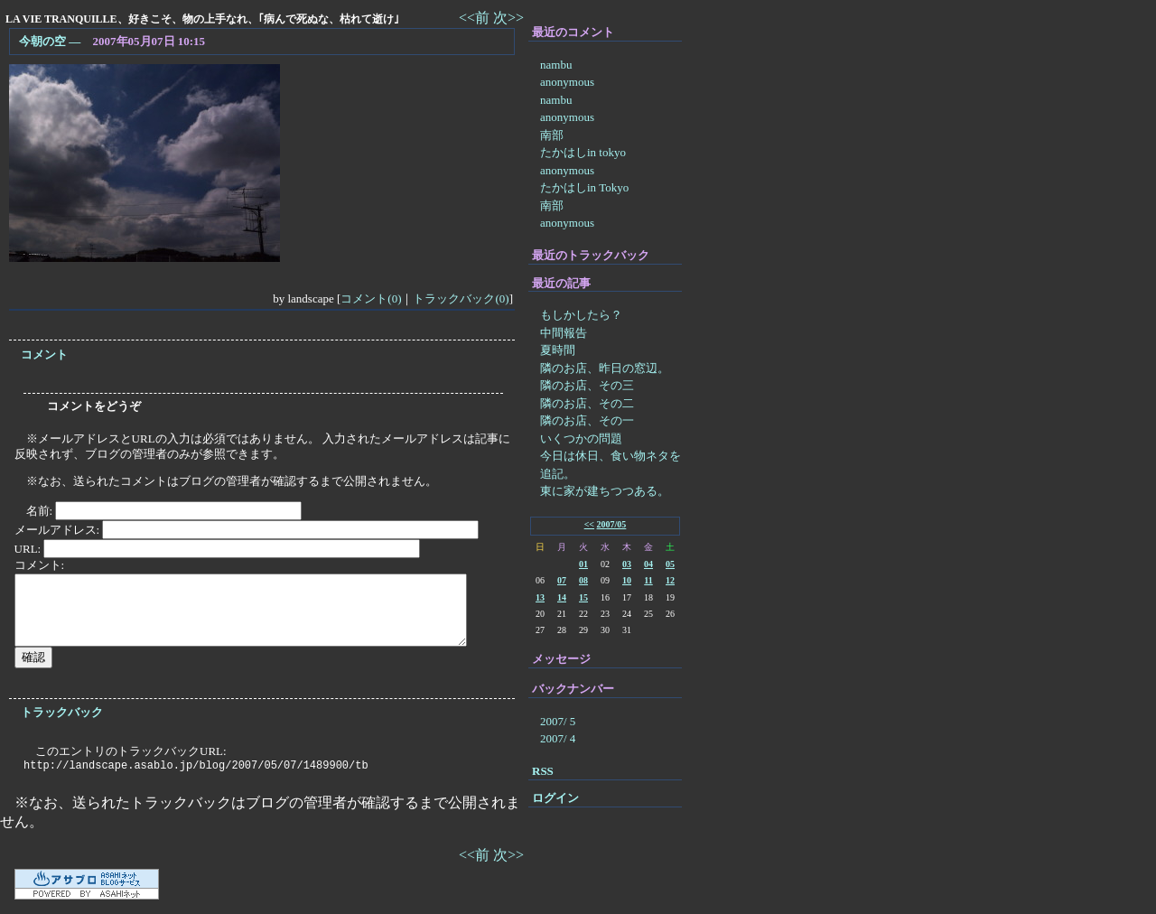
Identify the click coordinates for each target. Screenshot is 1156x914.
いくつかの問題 (581, 438)
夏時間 (557, 350)
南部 (552, 135)
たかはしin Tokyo (584, 187)
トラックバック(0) (460, 298)
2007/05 (612, 524)
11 (648, 580)
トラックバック (62, 712)
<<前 (476, 17)
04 (648, 564)
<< (589, 524)
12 (670, 580)
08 (583, 580)
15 (583, 597)
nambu (556, 64)
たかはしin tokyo (583, 152)
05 (670, 564)
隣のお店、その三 (587, 385)
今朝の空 (42, 41)
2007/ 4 (557, 738)
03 (626, 564)
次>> (508, 17)
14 (561, 597)
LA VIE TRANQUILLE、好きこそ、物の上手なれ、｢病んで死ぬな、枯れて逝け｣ (202, 19)
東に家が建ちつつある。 (604, 491)
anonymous (567, 82)
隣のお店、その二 (587, 403)
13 (540, 597)
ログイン (555, 798)
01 (583, 564)
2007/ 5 (557, 721)
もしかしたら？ (581, 315)
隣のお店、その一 (587, 420)
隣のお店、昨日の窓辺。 (604, 368)
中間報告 (563, 333)
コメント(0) (370, 298)
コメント (44, 354)
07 (561, 580)
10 (626, 580)
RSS (543, 771)
